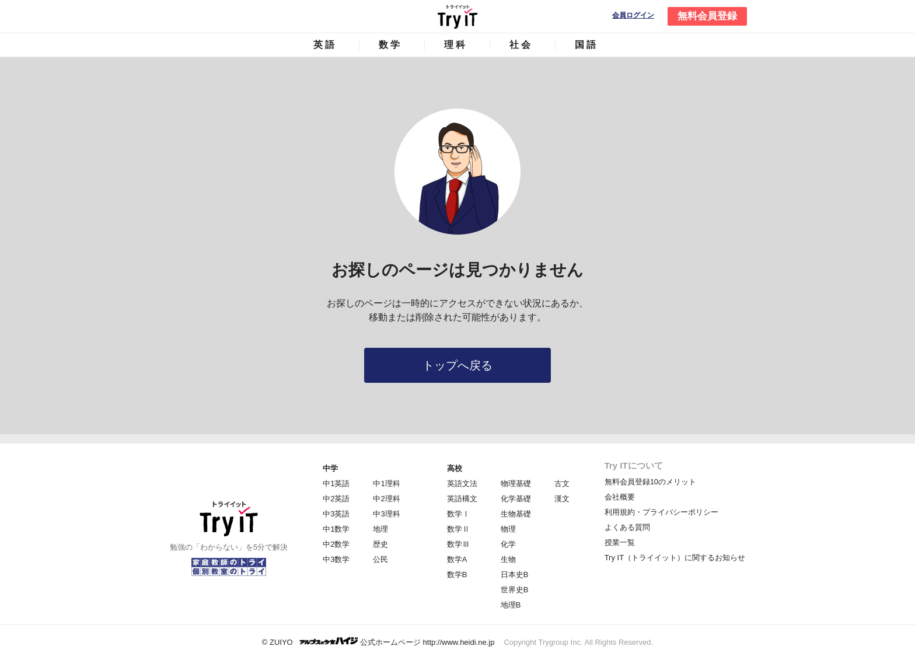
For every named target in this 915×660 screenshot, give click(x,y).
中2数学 (336, 544)
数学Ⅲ (458, 544)
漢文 (562, 498)
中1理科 (386, 483)
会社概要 (620, 497)
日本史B (515, 574)
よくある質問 (627, 527)
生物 (508, 559)
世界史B (515, 589)
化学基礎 (516, 498)
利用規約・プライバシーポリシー (661, 512)
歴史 (380, 544)
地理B (511, 604)
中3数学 (336, 559)
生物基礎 (516, 513)
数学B (457, 574)
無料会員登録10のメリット (650, 481)
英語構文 (462, 498)
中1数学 (336, 529)
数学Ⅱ (458, 529)
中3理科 (386, 513)
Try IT (457, 16)
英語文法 (462, 483)
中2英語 (336, 498)
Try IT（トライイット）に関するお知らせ (675, 557)
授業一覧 (620, 542)
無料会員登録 (707, 16)
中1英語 (336, 483)
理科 (455, 45)
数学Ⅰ (458, 513)
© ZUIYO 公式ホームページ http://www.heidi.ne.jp (378, 642)
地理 (380, 529)
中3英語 (336, 513)
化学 (508, 544)
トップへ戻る (457, 365)
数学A (457, 559)
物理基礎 (516, 483)
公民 (380, 559)
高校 (454, 468)
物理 (508, 529)
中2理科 (386, 498)
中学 (330, 468)
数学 (390, 45)
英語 (325, 45)
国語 (586, 45)
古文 (562, 483)
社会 (521, 45)
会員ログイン (633, 15)
